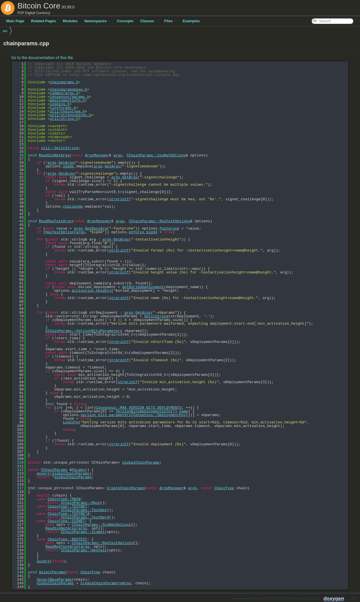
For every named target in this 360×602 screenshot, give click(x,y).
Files (170, 21)
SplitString (156, 316)
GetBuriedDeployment (143, 286)
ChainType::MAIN (64, 499)
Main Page (15, 21)
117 (18, 488)
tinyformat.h (63, 107)
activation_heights (91, 290)
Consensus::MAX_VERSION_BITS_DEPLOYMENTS (138, 407)
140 (18, 572)
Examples (191, 21)
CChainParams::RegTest (84, 550)
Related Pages (43, 21)
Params (78, 469)
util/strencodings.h (70, 115)
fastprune (169, 228)
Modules (70, 21)
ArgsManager (97, 155)
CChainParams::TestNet (84, 510)
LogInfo (70, 422)
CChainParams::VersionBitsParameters (83, 330)
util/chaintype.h (67, 111)
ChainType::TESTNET (67, 506)
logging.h (59, 104)
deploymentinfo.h (67, 100)
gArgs (125, 583)
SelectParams (52, 572)
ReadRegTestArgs (55, 221)
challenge (73, 206)
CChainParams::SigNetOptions (156, 155)
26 (18, 155)
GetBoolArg (96, 228)
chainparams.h (64, 82)
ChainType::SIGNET (66, 521)
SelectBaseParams (54, 579)
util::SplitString (59, 147)
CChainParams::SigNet (83, 531)
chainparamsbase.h (68, 89)
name (183, 411)
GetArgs (66, 162)
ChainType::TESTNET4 (68, 513)
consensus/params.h (69, 96)
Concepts (125, 21)
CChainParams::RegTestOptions (159, 221)
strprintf (119, 199)
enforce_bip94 (143, 232)
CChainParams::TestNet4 (85, 517)
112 (18, 469)
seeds (68, 166)
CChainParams (54, 469)
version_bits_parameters (105, 414)
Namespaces (97, 21)
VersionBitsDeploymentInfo (143, 411)
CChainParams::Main (80, 502)
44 (18, 221)
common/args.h (64, 93)
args (117, 155)
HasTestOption (59, 232)
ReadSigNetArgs (54, 155)
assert (43, 473)
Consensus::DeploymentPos (159, 414)
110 (18, 462)
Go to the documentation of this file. (42, 57)
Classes (149, 21)
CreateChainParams (125, 488)
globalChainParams (140, 462)
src (5, 31)
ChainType (224, 488)
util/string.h (64, 118)
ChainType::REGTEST (67, 539)
